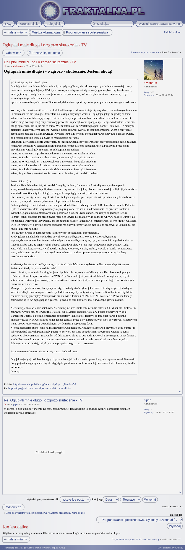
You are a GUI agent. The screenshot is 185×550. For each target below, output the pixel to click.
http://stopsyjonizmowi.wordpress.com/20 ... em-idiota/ (39, 388)
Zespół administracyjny (123, 539)
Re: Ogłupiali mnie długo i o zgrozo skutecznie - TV (43, 400)
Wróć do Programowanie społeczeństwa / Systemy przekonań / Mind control (45, 512)
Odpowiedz (13, 53)
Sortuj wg (105, 499)
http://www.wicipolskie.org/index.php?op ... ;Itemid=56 (44, 384)
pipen (15, 404)
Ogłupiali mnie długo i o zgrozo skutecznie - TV (45, 44)
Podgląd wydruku (172, 32)
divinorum (18, 66)
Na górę (180, 392)
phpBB (27, 547)
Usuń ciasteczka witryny (147, 539)
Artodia (178, 547)
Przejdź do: (176, 514)
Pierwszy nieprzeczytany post (145, 52)
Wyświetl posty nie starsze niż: (59, 499)
